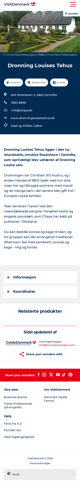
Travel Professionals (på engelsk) (18, 405)
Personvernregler (40, 463)
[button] (58, 4)
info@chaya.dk (21, 110)
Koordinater (21, 291)
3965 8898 (18, 102)
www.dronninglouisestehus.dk (33, 118)
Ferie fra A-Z (13, 423)
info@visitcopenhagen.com (57, 345)
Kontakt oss (12, 430)
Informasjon (21, 277)
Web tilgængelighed (19, 437)
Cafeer (38, 126)
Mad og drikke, (22, 126)
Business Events (15, 397)
